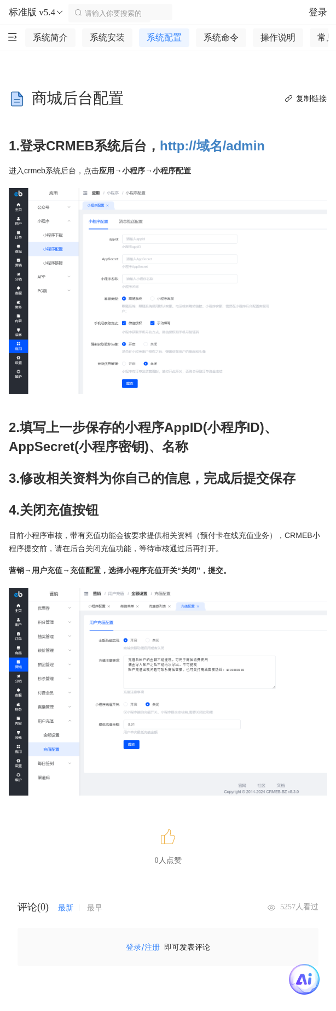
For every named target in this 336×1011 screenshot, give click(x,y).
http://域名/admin (212, 145)
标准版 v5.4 (36, 12)
